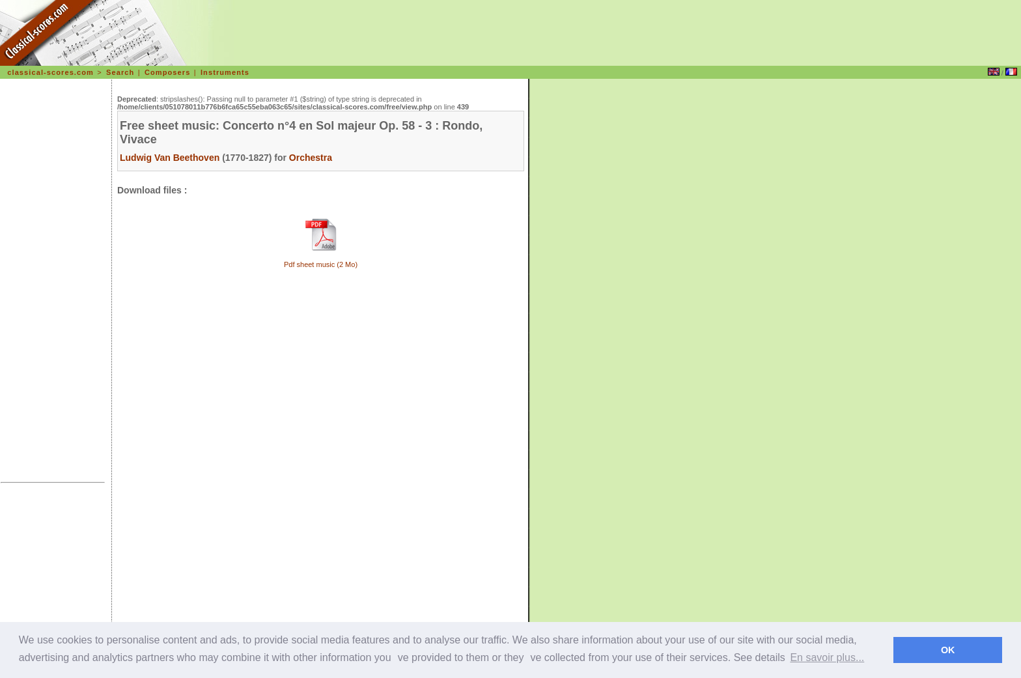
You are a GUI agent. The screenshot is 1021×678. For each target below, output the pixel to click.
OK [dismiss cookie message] (948, 650)
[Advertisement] (53, 282)
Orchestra (310, 157)
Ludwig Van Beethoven (169, 157)
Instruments (225, 72)
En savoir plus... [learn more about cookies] (827, 657)
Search (120, 72)
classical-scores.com (50, 72)
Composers (167, 72)
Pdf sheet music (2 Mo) (320, 264)
